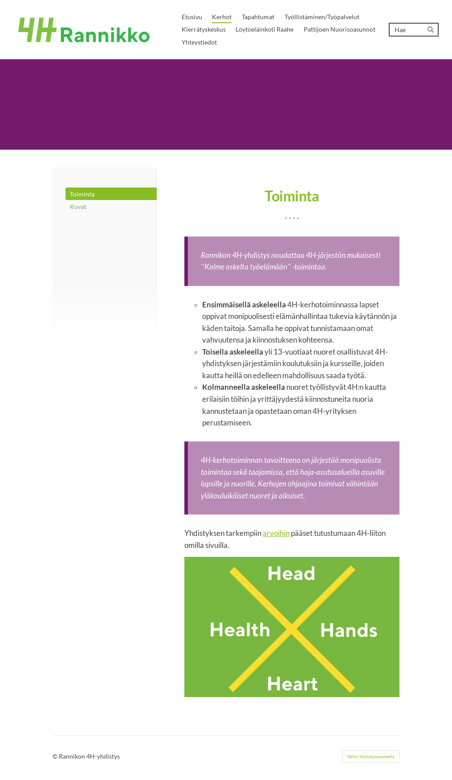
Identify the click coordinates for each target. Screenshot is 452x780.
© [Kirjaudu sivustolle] (56, 756)
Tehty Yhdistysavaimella (371, 756)
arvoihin (276, 533)
